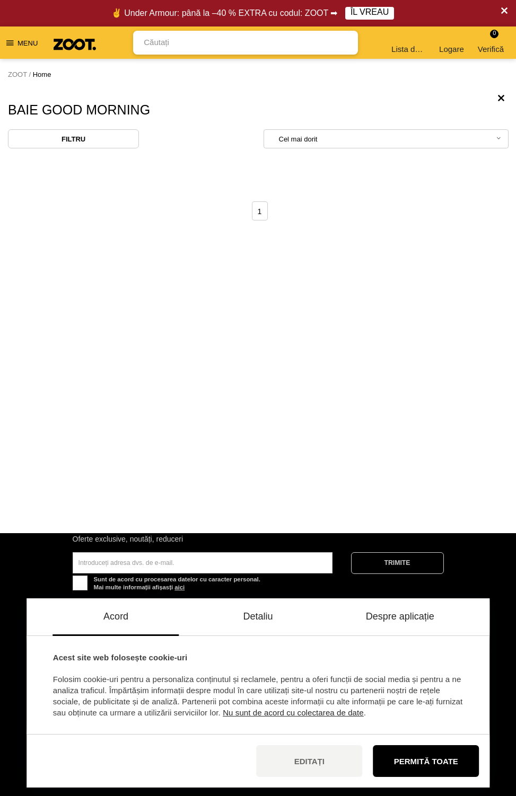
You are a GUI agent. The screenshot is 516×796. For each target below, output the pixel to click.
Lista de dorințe (409, 43)
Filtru (73, 139)
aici (179, 587)
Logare (451, 43)
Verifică (491, 42)
